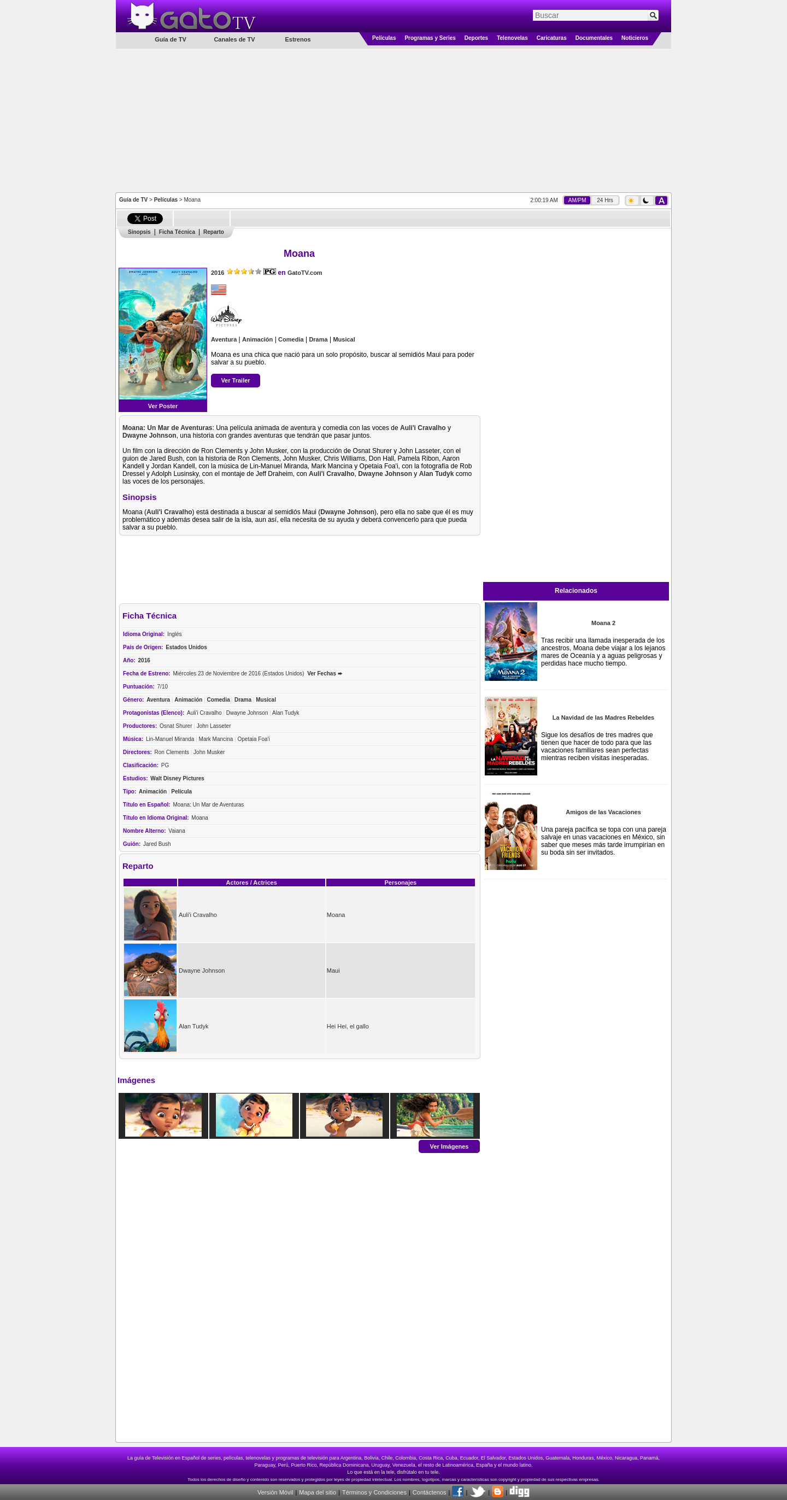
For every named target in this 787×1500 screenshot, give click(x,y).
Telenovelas (512, 38)
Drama (318, 339)
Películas (384, 38)
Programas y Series (429, 38)
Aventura (224, 339)
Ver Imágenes (449, 1146)
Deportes (476, 38)
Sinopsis (139, 232)
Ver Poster (163, 406)
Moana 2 (603, 623)
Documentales (594, 38)
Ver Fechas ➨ (324, 673)
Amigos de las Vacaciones (603, 812)
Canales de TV (234, 39)
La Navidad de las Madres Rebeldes (603, 717)
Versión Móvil (275, 1492)
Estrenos (297, 39)
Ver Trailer (235, 380)
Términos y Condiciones (374, 1492)
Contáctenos (430, 1492)
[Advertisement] (393, 119)
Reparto (213, 232)
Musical (344, 339)
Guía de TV (133, 200)
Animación (257, 339)
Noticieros (634, 38)
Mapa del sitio (317, 1492)
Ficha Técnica (177, 232)
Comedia (290, 339)
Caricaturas (552, 38)
